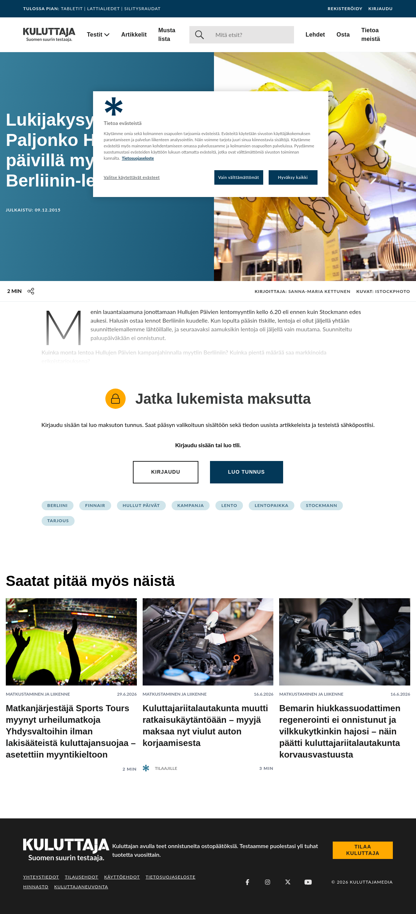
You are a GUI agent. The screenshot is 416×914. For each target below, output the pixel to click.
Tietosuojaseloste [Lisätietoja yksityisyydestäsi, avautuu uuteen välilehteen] (138, 158)
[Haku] (251, 34)
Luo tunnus (246, 472)
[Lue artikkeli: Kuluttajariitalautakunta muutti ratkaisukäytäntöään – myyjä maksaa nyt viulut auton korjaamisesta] (208, 679)
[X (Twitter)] (288, 882)
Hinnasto (36, 886)
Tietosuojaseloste (171, 877)
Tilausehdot (81, 877)
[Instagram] (267, 882)
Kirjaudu (380, 9)
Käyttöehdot (122, 877)
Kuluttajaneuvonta (81, 886)
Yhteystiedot (41, 877)
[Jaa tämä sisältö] (31, 291)
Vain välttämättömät (238, 177)
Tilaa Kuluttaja (362, 850)
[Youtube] (308, 882)
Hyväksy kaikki (293, 177)
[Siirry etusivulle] (49, 35)
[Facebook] (247, 882)
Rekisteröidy (345, 9)
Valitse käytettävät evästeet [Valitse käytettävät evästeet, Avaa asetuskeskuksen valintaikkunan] (132, 177)
